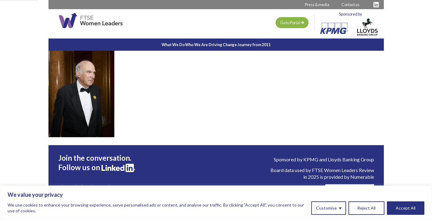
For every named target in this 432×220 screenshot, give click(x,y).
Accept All (406, 208)
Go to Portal (292, 22)
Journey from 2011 (275, 44)
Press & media (317, 4)
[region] (216, 202)
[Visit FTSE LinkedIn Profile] (376, 5)
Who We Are (189, 44)
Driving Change (230, 44)
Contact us (350, 4)
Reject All (366, 208)
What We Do (151, 44)
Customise (326, 208)
